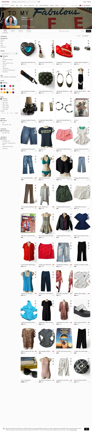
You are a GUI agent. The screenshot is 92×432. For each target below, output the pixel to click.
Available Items (5, 141)
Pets (37, 5)
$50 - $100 (4, 104)
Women (12, 5)
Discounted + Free (6, 124)
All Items (4, 120)
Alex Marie (4, 71)
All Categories (4, 38)
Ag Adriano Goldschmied (8, 70)
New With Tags (5, 132)
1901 (3, 58)
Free (3, 122)
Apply (16, 113)
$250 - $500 (5, 107)
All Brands (4, 56)
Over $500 (4, 109)
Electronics (31, 5)
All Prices (4, 98)
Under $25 (4, 100)
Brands (52, 5)
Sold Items (4, 148)
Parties (57, 5)
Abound (3, 65)
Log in (84, 1)
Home (25, 5)
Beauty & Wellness (44, 5)
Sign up (89, 1)
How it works (74, 5)
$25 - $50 (4, 102)
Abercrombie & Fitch (7, 63)
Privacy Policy (73, 429)
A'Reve (3, 61)
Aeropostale (5, 68)
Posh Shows (63, 5)
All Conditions (5, 130)
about (82, 31)
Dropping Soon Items (7, 146)
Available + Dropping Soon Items (8, 143)
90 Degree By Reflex (7, 59)
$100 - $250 (5, 105)
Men (17, 5)
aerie (3, 66)
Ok (86, 429)
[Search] (27, 2)
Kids (21, 5)
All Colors (4, 82)
